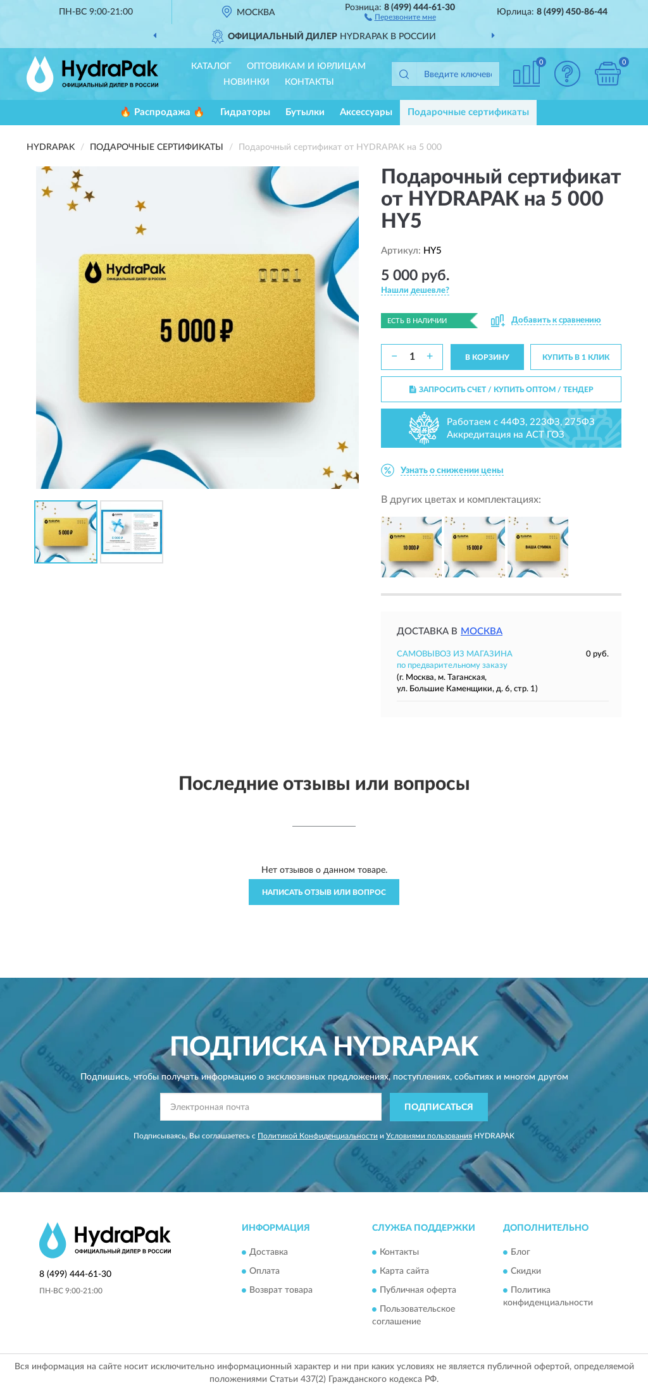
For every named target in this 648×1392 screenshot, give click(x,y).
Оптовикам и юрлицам (306, 66)
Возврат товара (281, 1290)
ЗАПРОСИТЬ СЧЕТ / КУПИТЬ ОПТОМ (501, 389)
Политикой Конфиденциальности (318, 1136)
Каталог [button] (211, 66)
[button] (400, 16)
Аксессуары (366, 112)
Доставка (268, 1252)
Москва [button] (481, 631)
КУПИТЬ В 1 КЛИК (575, 357)
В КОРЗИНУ (487, 357)
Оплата (264, 1271)
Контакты (309, 82)
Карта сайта (404, 1271)
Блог (520, 1252)
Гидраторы (245, 112)
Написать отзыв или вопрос (324, 892)
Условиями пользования (429, 1136)
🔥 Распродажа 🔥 (162, 112)
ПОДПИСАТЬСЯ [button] (438, 1107)
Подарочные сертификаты (468, 112)
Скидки (526, 1271)
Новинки (246, 82)
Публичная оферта (418, 1290)
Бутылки (305, 112)
